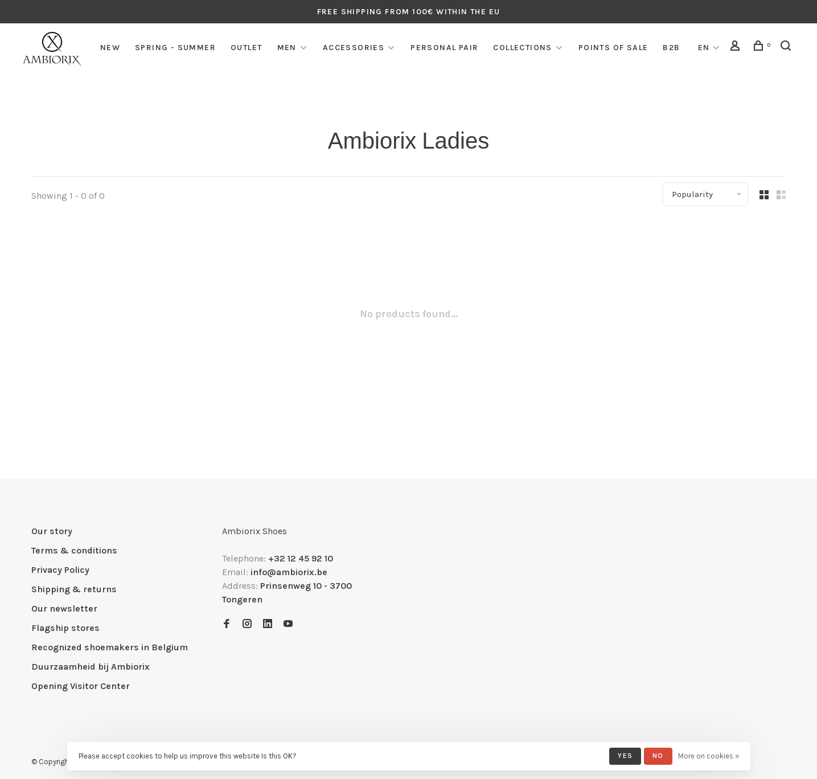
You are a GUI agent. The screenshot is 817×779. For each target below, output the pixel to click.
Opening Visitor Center (80, 685)
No (657, 756)
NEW (110, 47)
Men (287, 47)
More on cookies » (708, 756)
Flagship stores (65, 627)
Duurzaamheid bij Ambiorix (90, 666)
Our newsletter (64, 608)
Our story (51, 531)
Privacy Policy (60, 569)
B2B (671, 47)
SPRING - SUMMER (175, 47)
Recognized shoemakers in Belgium (109, 647)
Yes (625, 756)
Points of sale (613, 47)
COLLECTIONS (522, 47)
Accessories (353, 47)
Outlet (246, 47)
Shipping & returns (74, 589)
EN (704, 47)
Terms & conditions (74, 550)
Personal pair (444, 47)
